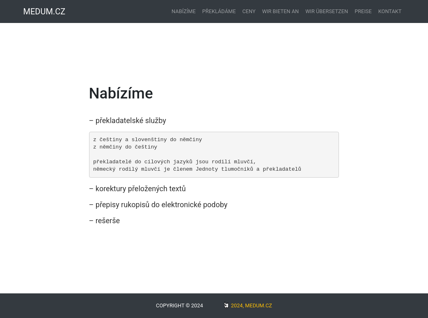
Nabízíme (184, 11)
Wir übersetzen (326, 11)
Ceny (248, 11)
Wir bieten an (280, 11)
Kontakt (390, 11)
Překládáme (219, 11)
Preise (363, 11)
